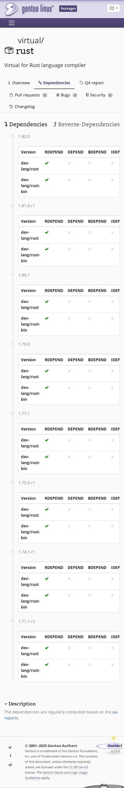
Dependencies (54, 82)
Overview (19, 82)
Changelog (21, 106)
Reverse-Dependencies (86, 124)
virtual (29, 40)
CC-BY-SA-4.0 (78, 767)
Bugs (67, 95)
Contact (115, 745)
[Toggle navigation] (12, 23)
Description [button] (22, 704)
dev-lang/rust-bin (30, 185)
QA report (91, 82)
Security (99, 95)
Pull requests (29, 95)
